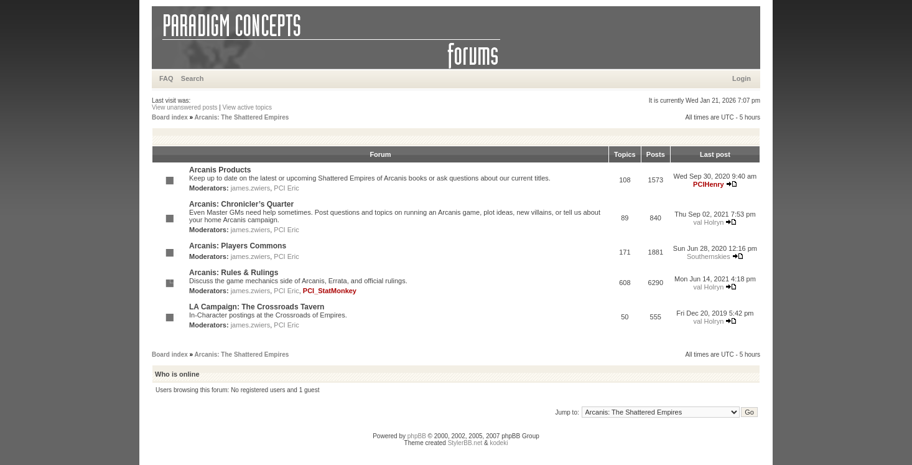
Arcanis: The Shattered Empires (242, 117)
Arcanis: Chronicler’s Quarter (241, 204)
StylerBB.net (465, 442)
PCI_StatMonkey (329, 290)
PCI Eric (286, 188)
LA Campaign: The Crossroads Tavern (256, 307)
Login (741, 78)
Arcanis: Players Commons (237, 246)
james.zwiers (251, 188)
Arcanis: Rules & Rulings (233, 272)
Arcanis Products (220, 170)
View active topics (247, 107)
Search (192, 78)
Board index (170, 117)
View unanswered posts (184, 107)
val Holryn (708, 222)
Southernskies (708, 256)
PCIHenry (708, 184)
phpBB (416, 436)
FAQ (166, 78)
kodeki (499, 442)
